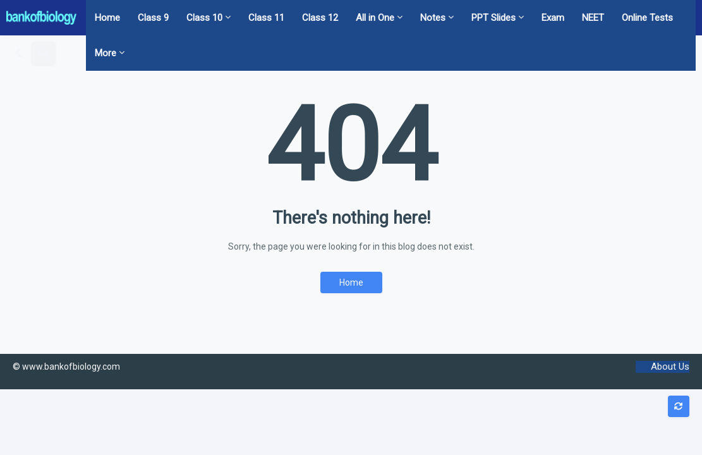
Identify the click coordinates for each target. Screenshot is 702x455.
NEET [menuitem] (593, 17)
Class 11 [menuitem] (266, 17)
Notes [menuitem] (432, 17)
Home (351, 282)
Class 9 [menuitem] (153, 17)
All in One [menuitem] (375, 17)
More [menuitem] (105, 53)
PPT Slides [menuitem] (493, 17)
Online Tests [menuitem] (647, 17)
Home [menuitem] (107, 17)
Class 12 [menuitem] (320, 17)
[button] (19, 53)
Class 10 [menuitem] (204, 17)
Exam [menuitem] (553, 17)
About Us (670, 366)
